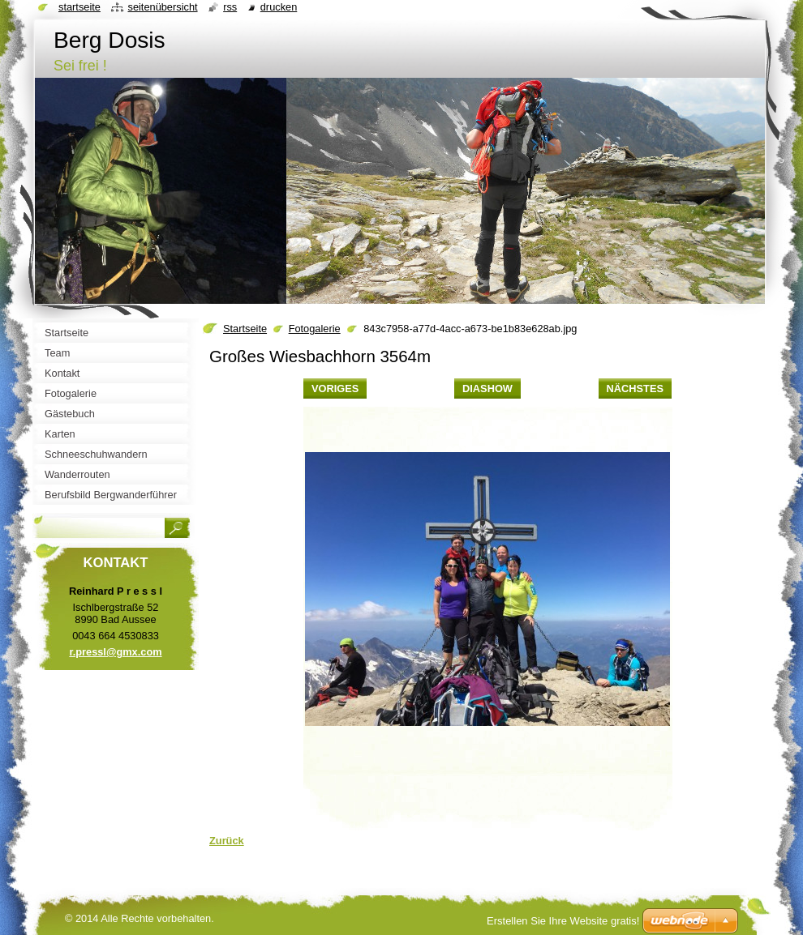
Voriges (335, 388)
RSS (230, 7)
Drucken (279, 7)
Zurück (226, 841)
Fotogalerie (315, 328)
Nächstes (635, 388)
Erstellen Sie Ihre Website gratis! (563, 921)
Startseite (245, 328)
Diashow (487, 388)
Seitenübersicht (162, 7)
